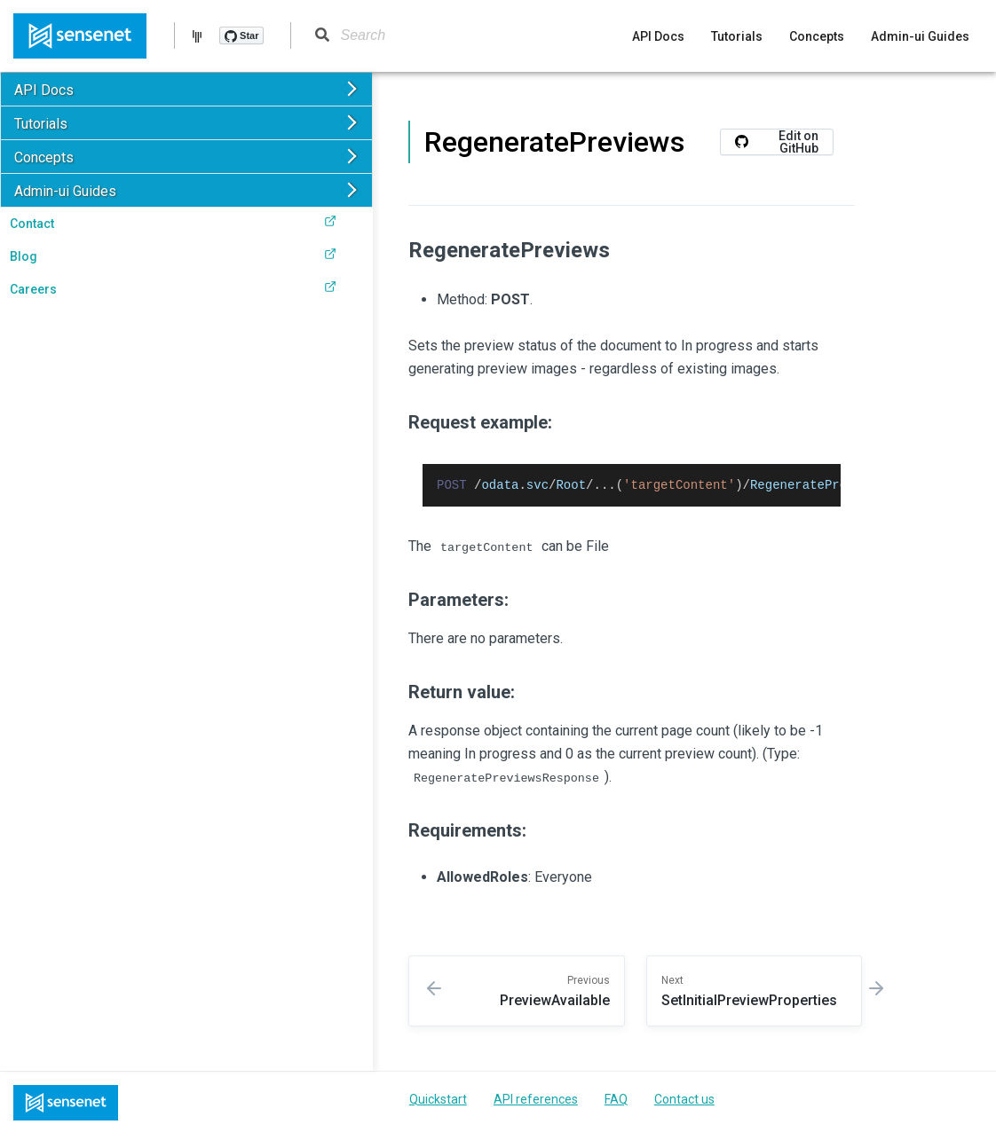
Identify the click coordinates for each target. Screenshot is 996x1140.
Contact (173, 223)
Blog (173, 255)
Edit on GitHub (776, 142)
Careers (173, 288)
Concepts (816, 36)
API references (536, 1102)
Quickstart (438, 1102)
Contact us (684, 1102)
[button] (186, 89)
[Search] (409, 35)
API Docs (658, 36)
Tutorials (737, 36)
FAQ (616, 1102)
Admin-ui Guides (920, 36)
